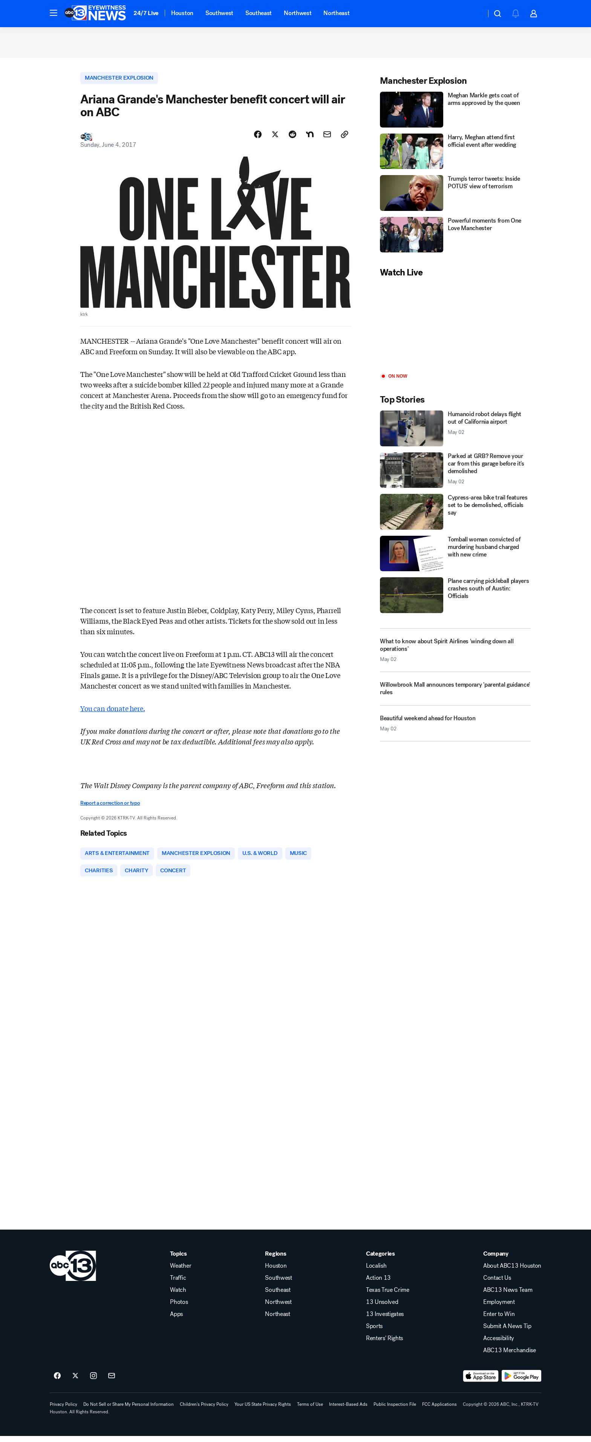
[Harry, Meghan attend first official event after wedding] (455, 155)
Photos (179, 1308)
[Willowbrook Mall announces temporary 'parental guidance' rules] (455, 695)
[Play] (455, 329)
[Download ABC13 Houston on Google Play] (521, 1382)
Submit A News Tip (507, 1332)
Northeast (336, 13)
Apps (176, 1320)
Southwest (219, 13)
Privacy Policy (63, 1410)
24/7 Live (146, 13)
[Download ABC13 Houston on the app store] (481, 1382)
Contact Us (497, 1284)
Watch (178, 1296)
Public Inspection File (395, 1410)
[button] (53, 12)
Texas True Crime (387, 1296)
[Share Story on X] (275, 138)
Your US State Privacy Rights (262, 1410)
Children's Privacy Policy (204, 1410)
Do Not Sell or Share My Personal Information (128, 1410)
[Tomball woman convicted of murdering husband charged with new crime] (455, 557)
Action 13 (378, 1284)
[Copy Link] (344, 138)
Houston (182, 13)
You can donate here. (112, 713)
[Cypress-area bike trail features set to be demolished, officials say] (455, 515)
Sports (374, 1332)
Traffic (178, 1284)
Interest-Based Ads (348, 1410)
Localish (376, 1272)
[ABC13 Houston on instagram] (93, 1382)
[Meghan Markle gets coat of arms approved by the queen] (455, 113)
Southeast (258, 13)
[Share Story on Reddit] (292, 138)
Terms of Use (310, 1410)
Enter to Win (498, 1320)
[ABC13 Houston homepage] (95, 13)
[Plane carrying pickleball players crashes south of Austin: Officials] (455, 598)
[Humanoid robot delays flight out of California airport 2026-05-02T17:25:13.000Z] (455, 432)
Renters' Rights (384, 1344)
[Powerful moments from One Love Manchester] (455, 238)
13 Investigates (385, 1320)
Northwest (297, 13)
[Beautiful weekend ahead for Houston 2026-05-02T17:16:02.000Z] (455, 729)
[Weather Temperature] (474, 13)
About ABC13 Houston (512, 1272)
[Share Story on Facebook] (257, 138)
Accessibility (498, 1344)
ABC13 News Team (507, 1296)
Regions (275, 1260)
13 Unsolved (382, 1308)
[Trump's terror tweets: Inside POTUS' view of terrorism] (455, 196)
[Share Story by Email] (327, 138)
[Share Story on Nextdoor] (309, 138)
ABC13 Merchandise (509, 1356)
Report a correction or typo (110, 807)
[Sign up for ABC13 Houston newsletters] (111, 1382)
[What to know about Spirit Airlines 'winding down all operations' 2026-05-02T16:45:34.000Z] (455, 653)
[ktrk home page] (73, 1272)
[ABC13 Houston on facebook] (57, 1382)
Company (495, 1260)
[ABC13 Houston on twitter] (75, 1382)
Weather (180, 1272)
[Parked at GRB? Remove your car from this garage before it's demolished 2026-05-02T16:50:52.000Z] (455, 474)
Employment (499, 1308)
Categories (380, 1260)
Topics (178, 1260)
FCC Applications (439, 1410)
